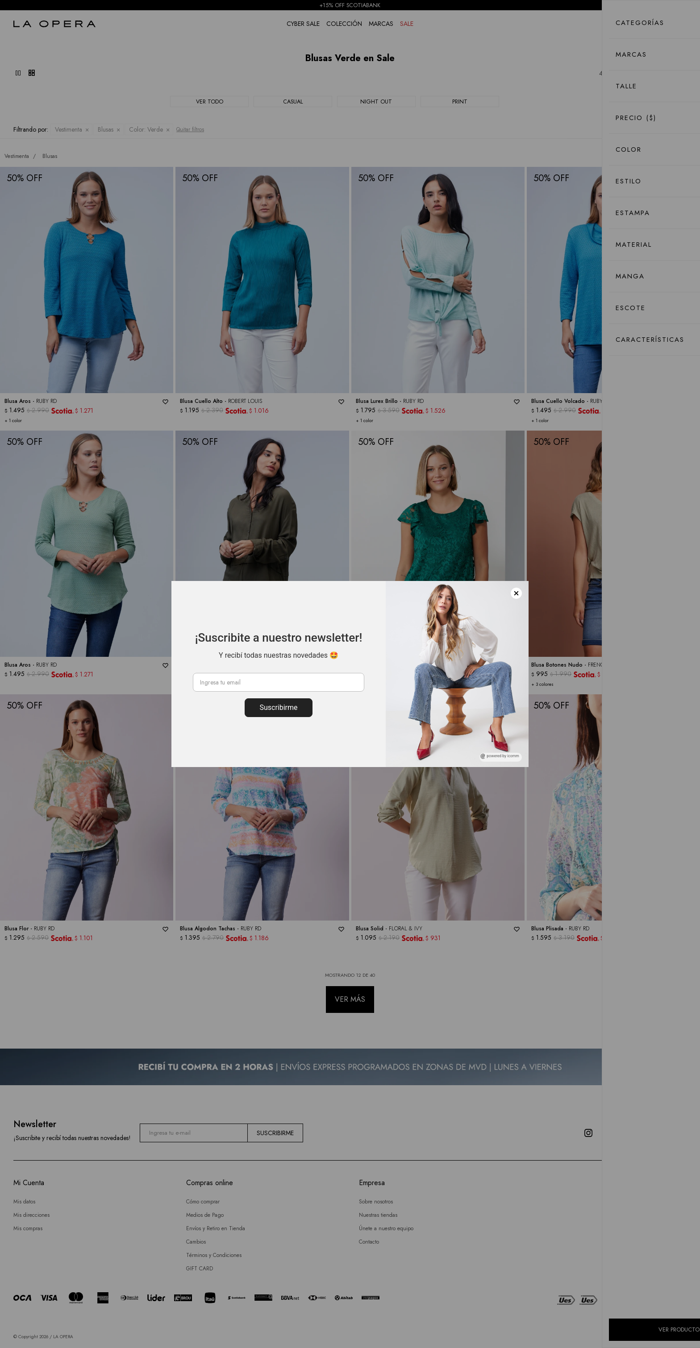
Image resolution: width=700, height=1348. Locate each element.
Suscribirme (278, 707)
